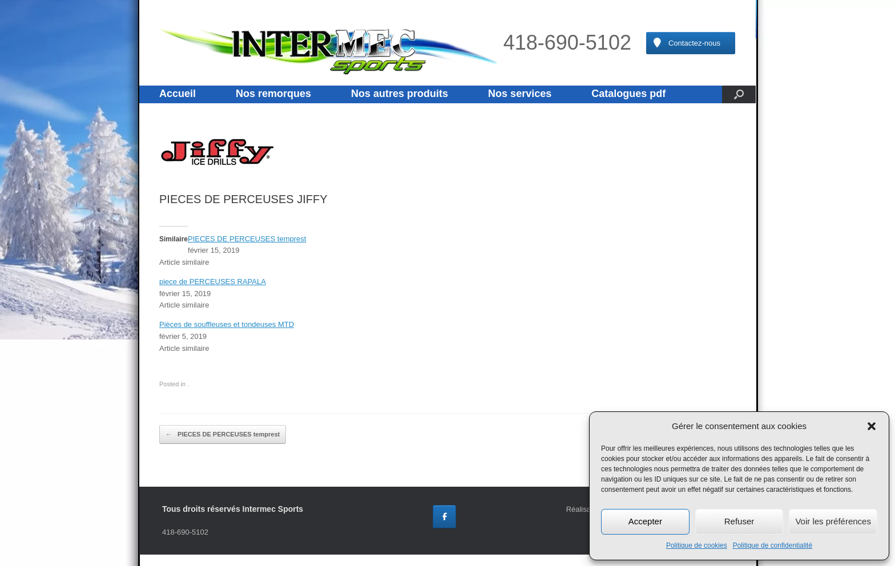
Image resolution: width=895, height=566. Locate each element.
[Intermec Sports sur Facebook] (444, 516)
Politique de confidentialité (772, 545)
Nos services (519, 93)
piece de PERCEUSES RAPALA (212, 281)
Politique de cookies (696, 545)
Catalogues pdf (628, 93)
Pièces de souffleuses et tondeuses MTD (226, 324)
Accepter (645, 521)
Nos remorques (273, 93)
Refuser (739, 521)
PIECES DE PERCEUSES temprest (247, 239)
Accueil (177, 93)
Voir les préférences (833, 521)
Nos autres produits (399, 93)
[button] (871, 426)
